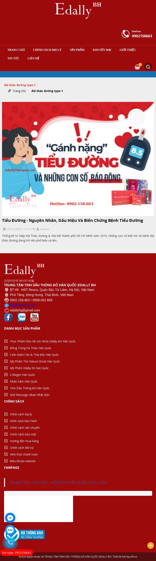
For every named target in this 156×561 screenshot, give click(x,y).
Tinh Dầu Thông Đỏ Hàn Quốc (29, 388)
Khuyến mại (102, 50)
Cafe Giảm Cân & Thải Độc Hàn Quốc (34, 355)
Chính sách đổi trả (21, 448)
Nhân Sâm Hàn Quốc (24, 381)
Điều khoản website (23, 461)
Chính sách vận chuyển (25, 428)
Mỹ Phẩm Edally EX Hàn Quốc (29, 368)
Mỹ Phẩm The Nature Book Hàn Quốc (35, 361)
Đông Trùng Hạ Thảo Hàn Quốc (31, 348)
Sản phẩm (77, 50)
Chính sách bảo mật (23, 434)
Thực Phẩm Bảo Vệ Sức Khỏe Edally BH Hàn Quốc (43, 341)
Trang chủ (16, 50)
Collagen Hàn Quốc (22, 375)
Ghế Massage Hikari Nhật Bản (29, 395)
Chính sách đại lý (47, 50)
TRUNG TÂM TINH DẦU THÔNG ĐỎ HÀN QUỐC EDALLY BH (58, 482)
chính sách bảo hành (23, 421)
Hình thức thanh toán (24, 454)
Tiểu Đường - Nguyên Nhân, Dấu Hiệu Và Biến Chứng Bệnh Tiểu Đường (72, 220)
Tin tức (13, 59)
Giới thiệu (128, 50)
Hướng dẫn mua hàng (24, 441)
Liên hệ (33, 59)
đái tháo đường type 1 (47, 91)
